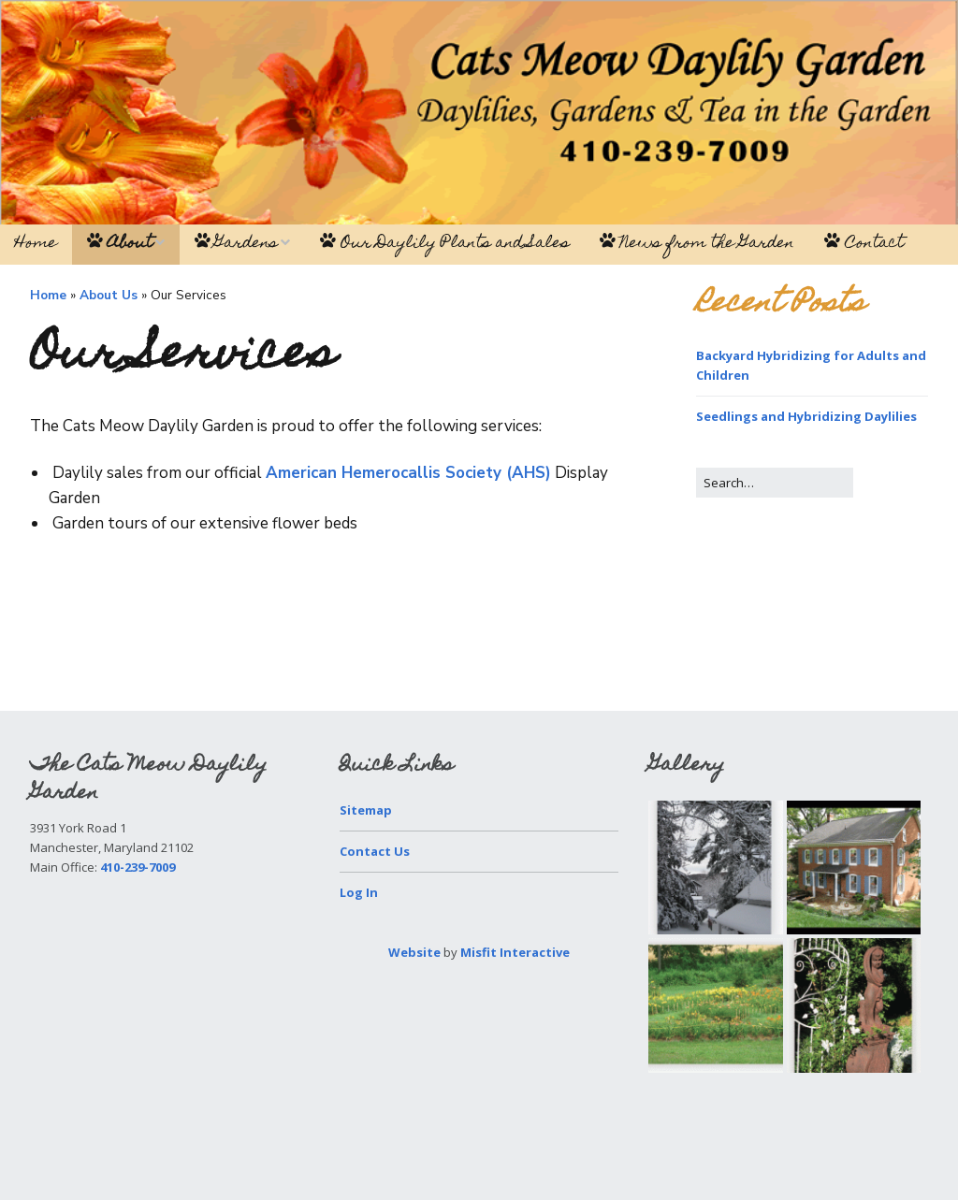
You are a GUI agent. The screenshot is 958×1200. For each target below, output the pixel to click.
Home (36, 244)
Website (414, 952)
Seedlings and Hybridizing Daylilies (806, 416)
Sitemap (366, 810)
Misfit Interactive (515, 952)
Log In (359, 892)
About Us (109, 295)
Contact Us (375, 851)
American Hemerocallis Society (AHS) (408, 473)
